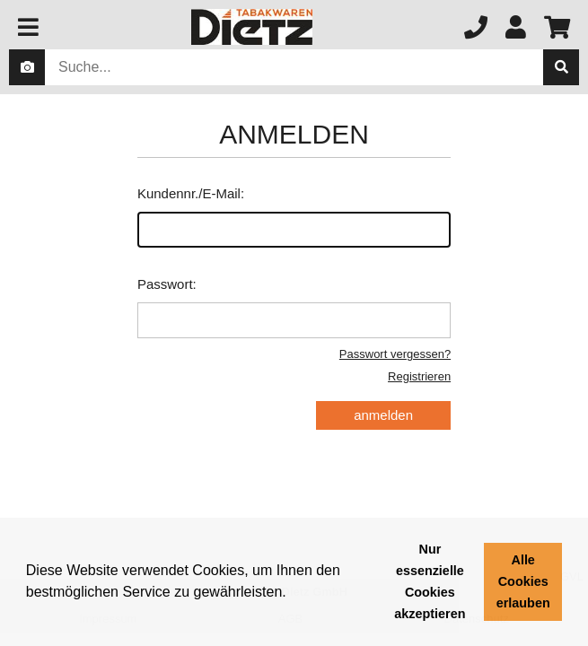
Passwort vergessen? (395, 354)
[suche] (561, 67)
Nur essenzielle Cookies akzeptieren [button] (429, 581)
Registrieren (419, 376)
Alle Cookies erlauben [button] (523, 581)
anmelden (383, 415)
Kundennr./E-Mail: (294, 217)
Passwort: (294, 307)
